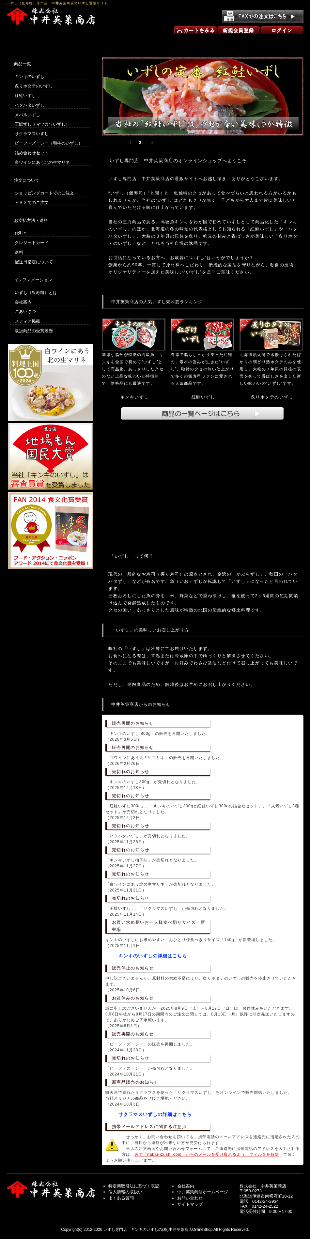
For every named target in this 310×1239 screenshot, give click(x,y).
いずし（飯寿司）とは (36, 292)
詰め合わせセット (32, 152)
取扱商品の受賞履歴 (34, 330)
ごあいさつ (214, 41)
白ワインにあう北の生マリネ (42, 162)
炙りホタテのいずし (272, 397)
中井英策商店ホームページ (202, 1191)
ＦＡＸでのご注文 (32, 202)
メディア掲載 (27, 321)
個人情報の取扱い (125, 1191)
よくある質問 (121, 1198)
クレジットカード (32, 242)
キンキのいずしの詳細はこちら (152, 955)
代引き (21, 233)
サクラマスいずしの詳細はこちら (155, 1114)
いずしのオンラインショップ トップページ (36, 41)
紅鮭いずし (203, 397)
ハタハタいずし (29, 105)
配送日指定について (34, 261)
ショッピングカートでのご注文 (44, 193)
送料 (19, 252)
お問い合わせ (273, 41)
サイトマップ (190, 1204)
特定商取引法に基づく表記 (133, 1186)
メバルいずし (27, 114)
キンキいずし (134, 397)
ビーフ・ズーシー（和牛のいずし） (49, 143)
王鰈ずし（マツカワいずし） (42, 124)
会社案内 (23, 302)
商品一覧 (155, 41)
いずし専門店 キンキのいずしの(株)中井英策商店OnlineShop (158, 1229)
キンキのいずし (29, 76)
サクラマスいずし (32, 133)
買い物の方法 (95, 41)
